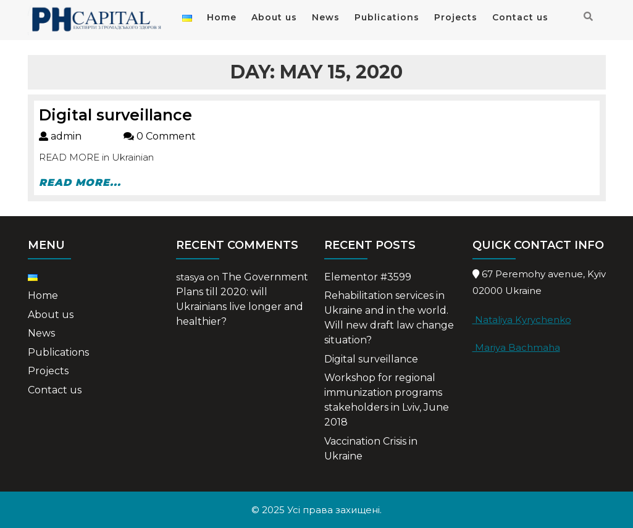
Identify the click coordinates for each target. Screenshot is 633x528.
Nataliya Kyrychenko (521, 319)
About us (274, 17)
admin (81, 136)
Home (222, 17)
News (326, 17)
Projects (455, 17)
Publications (386, 17)
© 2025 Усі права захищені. (316, 510)
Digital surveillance (115, 115)
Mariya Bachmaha (516, 347)
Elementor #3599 (367, 277)
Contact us (520, 17)
